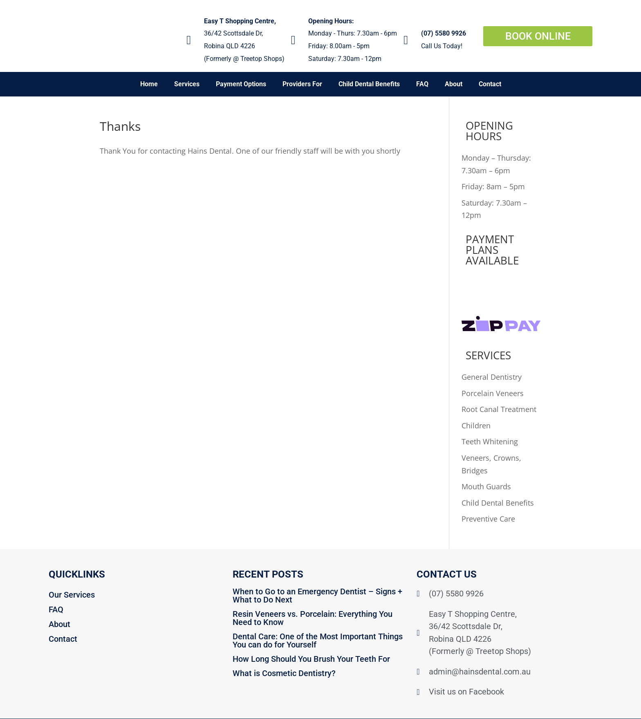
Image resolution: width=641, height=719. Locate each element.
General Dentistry (492, 377)
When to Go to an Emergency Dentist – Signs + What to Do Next (317, 596)
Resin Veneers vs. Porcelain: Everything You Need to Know (312, 618)
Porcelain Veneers (493, 393)
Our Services (72, 595)
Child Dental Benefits (369, 84)
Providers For (302, 84)
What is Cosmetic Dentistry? (284, 673)
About (453, 84)
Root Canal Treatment (499, 409)
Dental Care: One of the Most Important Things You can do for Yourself (318, 641)
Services (186, 84)
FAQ (422, 84)
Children (476, 425)
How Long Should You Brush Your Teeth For (311, 659)
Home (149, 84)
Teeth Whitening (490, 441)
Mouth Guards (486, 486)
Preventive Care (488, 519)
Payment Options (241, 84)
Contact (490, 84)
